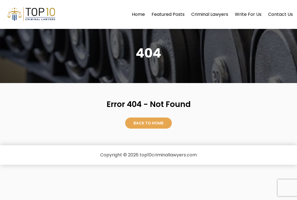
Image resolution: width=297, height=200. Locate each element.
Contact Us (280, 14)
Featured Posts (168, 14)
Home (138, 14)
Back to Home (148, 123)
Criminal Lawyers (209, 14)
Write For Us (248, 14)
